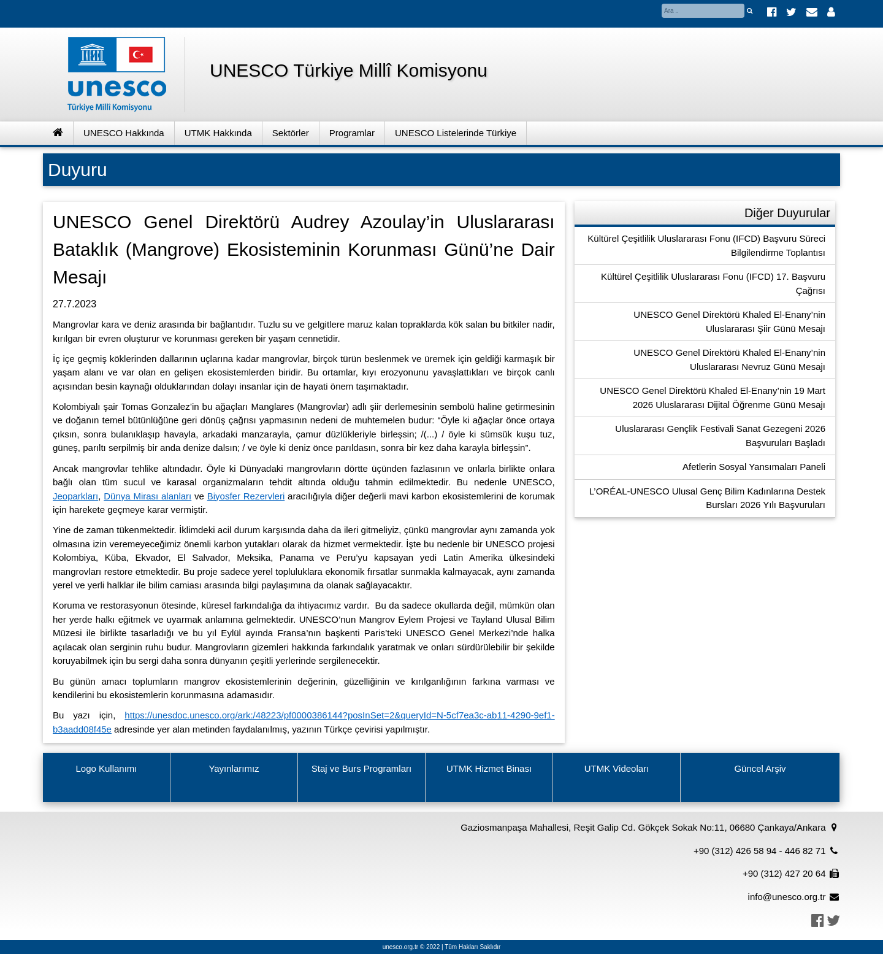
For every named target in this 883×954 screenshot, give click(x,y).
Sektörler (290, 133)
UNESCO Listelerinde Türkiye (455, 133)
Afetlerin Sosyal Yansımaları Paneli (753, 466)
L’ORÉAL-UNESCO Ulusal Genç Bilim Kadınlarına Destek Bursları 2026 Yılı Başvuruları (707, 498)
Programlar (352, 133)
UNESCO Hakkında (123, 133)
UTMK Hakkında (218, 133)
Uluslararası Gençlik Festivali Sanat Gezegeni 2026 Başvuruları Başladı (720, 435)
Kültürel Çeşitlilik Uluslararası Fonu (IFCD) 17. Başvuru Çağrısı (713, 283)
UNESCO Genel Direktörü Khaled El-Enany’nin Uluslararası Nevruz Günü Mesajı (729, 359)
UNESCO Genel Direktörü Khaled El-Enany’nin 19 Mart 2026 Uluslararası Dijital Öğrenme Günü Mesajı (712, 397)
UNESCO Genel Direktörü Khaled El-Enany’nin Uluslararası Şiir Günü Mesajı (729, 321)
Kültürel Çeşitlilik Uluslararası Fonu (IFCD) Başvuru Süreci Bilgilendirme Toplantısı (706, 245)
